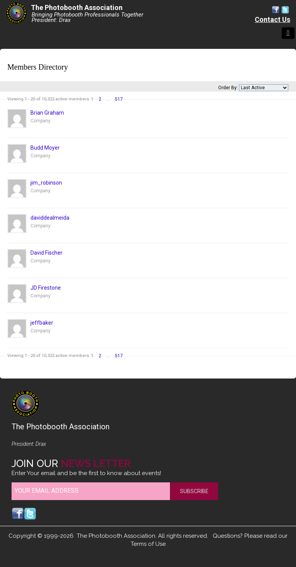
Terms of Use (148, 543)
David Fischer (46, 253)
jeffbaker (41, 323)
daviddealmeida (49, 218)
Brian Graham (47, 113)
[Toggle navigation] (288, 33)
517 (119, 99)
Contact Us (272, 19)
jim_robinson (46, 183)
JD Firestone (45, 288)
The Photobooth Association (77, 7)
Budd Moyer (45, 148)
